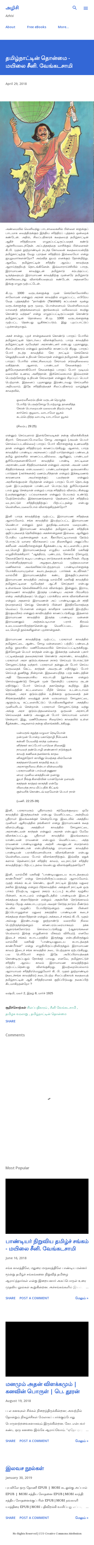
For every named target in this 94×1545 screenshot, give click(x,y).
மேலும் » (81, 1298)
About (10, 27)
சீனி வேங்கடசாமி (63, 1007)
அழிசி (12, 8)
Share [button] (11, 1021)
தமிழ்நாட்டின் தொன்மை (48, 1014)
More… (63, 27)
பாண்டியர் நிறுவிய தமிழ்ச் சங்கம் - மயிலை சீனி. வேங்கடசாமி (47, 1244)
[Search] (74, 8)
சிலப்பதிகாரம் (37, 1007)
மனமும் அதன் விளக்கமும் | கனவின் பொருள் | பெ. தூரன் (43, 1387)
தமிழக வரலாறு (17, 1014)
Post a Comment (34, 1298)
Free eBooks (36, 27)
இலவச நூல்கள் (25, 1468)
